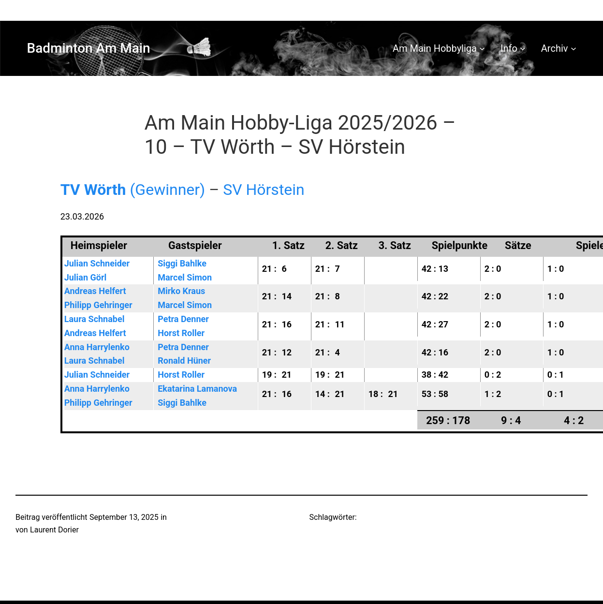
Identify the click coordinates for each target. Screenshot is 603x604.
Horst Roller (181, 333)
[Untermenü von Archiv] (573, 48)
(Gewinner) (133, 189)
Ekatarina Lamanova (197, 388)
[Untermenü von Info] (523, 48)
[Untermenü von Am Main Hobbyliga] (482, 48)
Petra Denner (183, 319)
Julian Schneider (97, 263)
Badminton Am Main (88, 48)
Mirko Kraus (181, 291)
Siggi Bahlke (182, 263)
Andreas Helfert (95, 291)
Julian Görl (85, 277)
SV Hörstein (264, 189)
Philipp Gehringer (98, 305)
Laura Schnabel (94, 319)
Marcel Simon (185, 277)
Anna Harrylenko (97, 347)
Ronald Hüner (184, 360)
